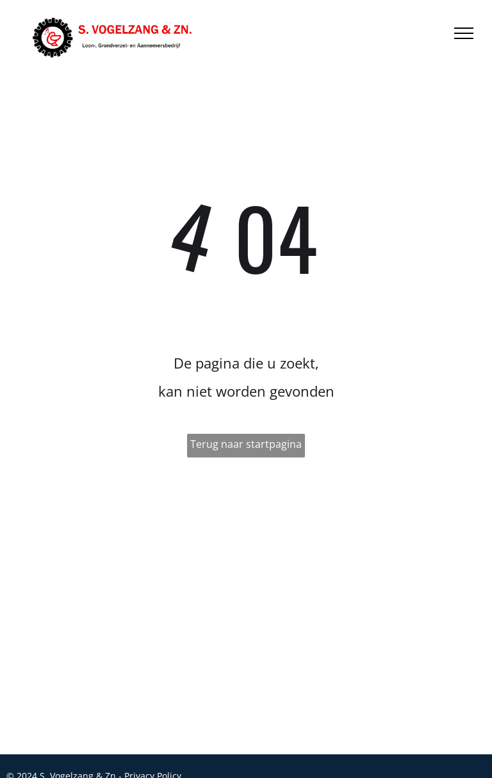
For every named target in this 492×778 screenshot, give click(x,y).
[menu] (463, 33)
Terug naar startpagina (246, 444)
